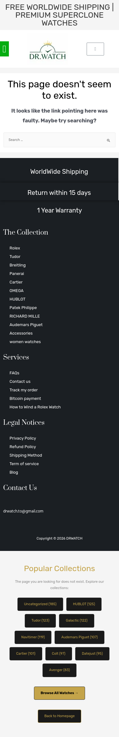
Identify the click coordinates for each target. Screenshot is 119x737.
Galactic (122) (76, 620)
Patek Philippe (23, 307)
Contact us (20, 381)
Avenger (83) (59, 670)
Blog (14, 472)
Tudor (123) (40, 620)
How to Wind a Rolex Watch (35, 407)
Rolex (15, 248)
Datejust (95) (92, 654)
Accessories (21, 333)
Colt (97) (58, 654)
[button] (4, 48)
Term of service (24, 463)
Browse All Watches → (59, 693)
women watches (25, 341)
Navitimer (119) (33, 637)
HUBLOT (17, 299)
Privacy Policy (23, 438)
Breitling (18, 265)
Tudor (15, 256)
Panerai (17, 273)
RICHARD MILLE (25, 316)
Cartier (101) (25, 654)
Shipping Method (26, 455)
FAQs (14, 373)
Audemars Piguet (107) (79, 637)
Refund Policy (23, 446)
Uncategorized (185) (40, 604)
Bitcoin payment (25, 398)
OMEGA (16, 290)
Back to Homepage (59, 716)
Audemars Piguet (26, 324)
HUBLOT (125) (84, 604)
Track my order (24, 390)
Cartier (16, 282)
